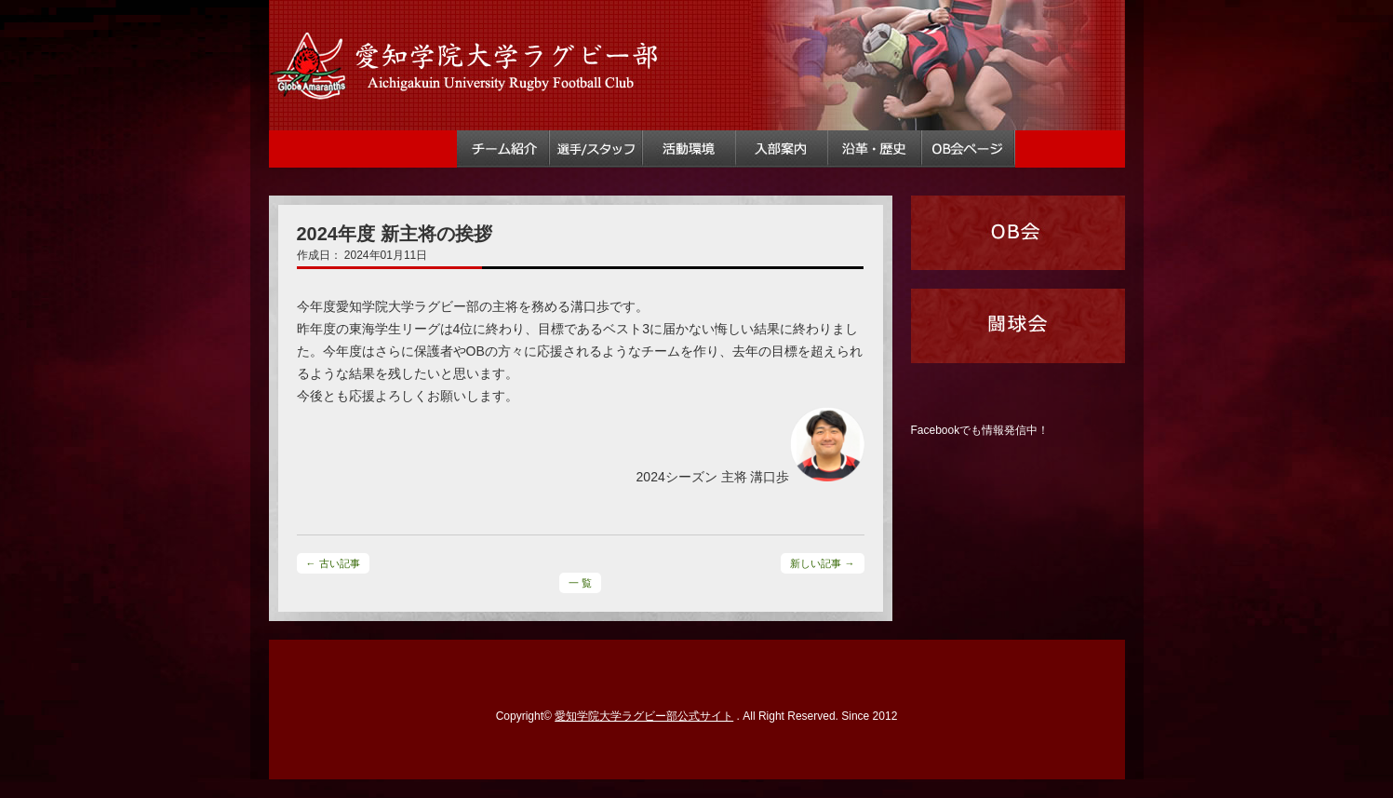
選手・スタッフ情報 (596, 149)
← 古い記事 (333, 563)
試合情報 (410, 149)
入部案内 (782, 149)
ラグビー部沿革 (875, 149)
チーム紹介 (503, 149)
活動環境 (689, 149)
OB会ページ (968, 149)
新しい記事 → (822, 563)
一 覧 (580, 582)
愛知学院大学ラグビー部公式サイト (644, 716)
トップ (316, 149)
